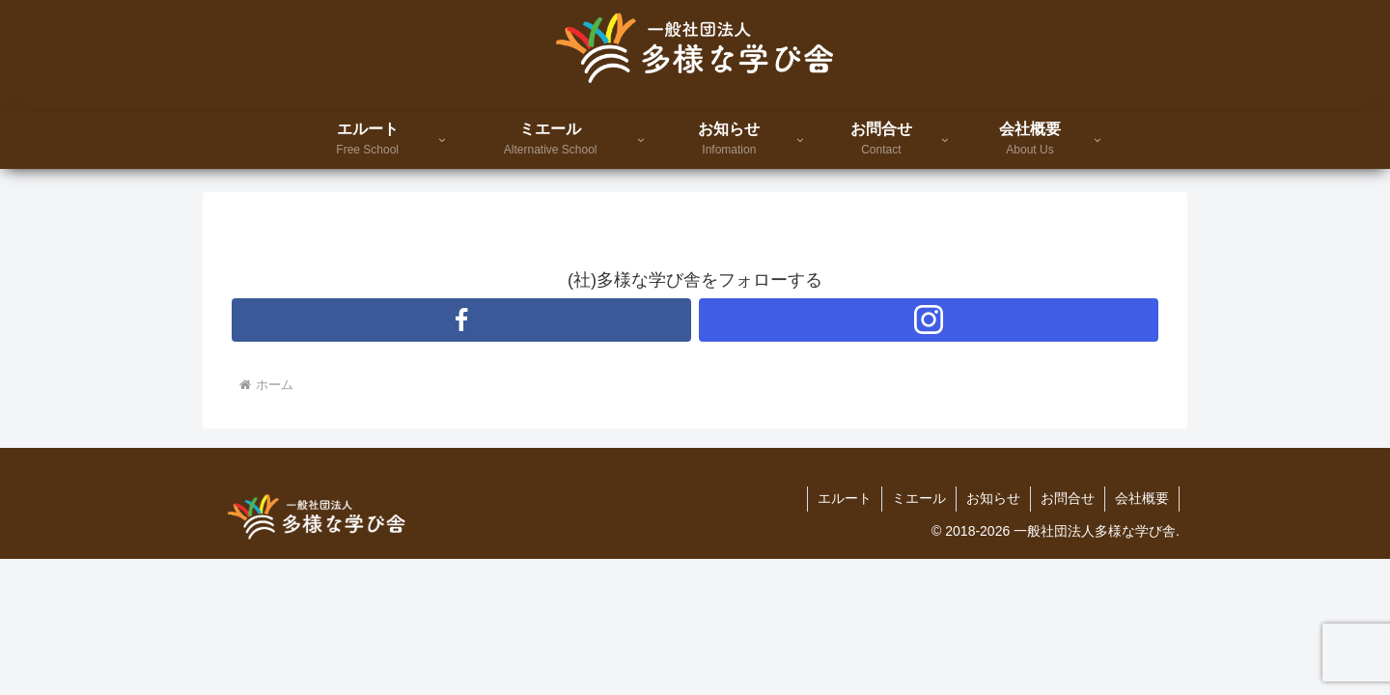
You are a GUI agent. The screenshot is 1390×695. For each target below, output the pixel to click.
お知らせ (993, 498)
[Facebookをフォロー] (461, 320)
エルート (845, 498)
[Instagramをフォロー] (928, 320)
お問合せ (1068, 498)
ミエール (919, 498)
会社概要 (1142, 498)
